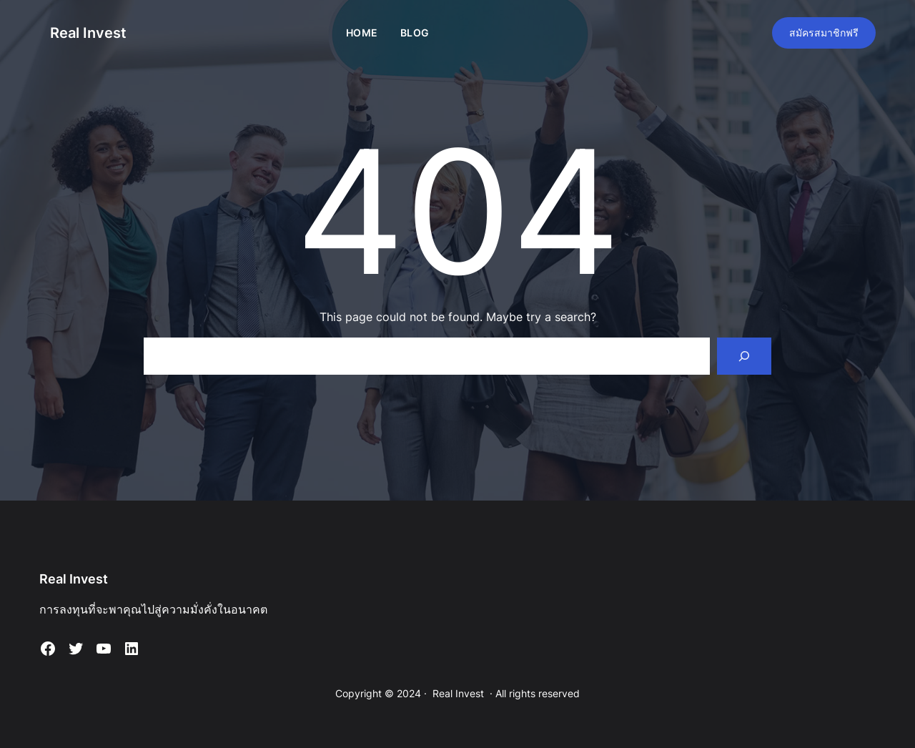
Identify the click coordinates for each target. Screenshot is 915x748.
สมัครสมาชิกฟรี (824, 32)
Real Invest (88, 32)
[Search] (744, 356)
